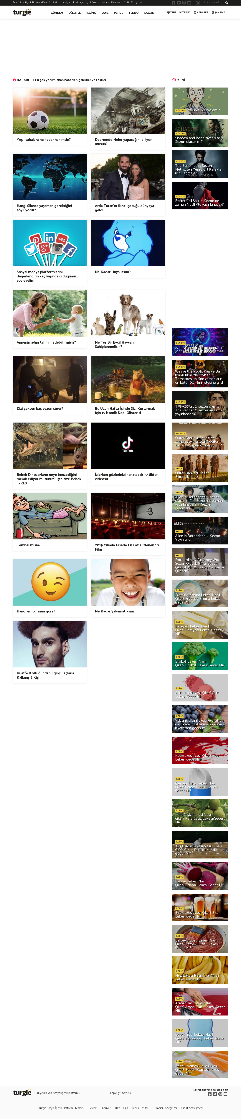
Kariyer (66, 3)
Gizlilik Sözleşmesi (133, 3)
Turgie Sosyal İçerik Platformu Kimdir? (31, 3)
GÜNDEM (57, 12)
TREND (185, 13)
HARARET (201, 13)
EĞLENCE (75, 12)
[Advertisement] (120, 48)
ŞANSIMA (218, 13)
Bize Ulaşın (78, 3)
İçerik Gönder (92, 3)
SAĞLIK (149, 12)
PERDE (118, 12)
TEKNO (134, 12)
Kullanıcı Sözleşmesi (111, 3)
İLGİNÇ (91, 12)
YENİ (171, 13)
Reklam (56, 3)
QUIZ (104, 12)
